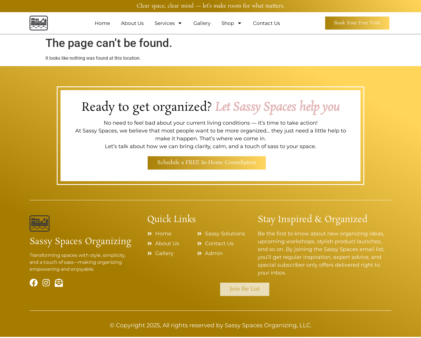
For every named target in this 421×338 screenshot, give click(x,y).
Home (100, 23)
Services (166, 23)
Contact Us (264, 23)
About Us (130, 23)
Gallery (199, 23)
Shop (229, 23)
